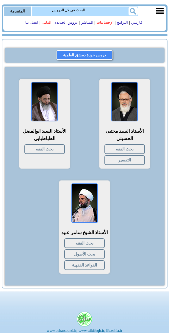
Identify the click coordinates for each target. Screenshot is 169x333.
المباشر (87, 22)
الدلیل (46, 22)
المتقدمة (17, 11)
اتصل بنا (32, 22)
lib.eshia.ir (114, 331)
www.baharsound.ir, (62, 331)
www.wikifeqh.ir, (92, 331)
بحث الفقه (125, 149)
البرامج (122, 22)
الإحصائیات (105, 22)
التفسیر (124, 160)
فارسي (136, 22)
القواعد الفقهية (84, 265)
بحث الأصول (84, 254)
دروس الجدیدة (66, 22)
